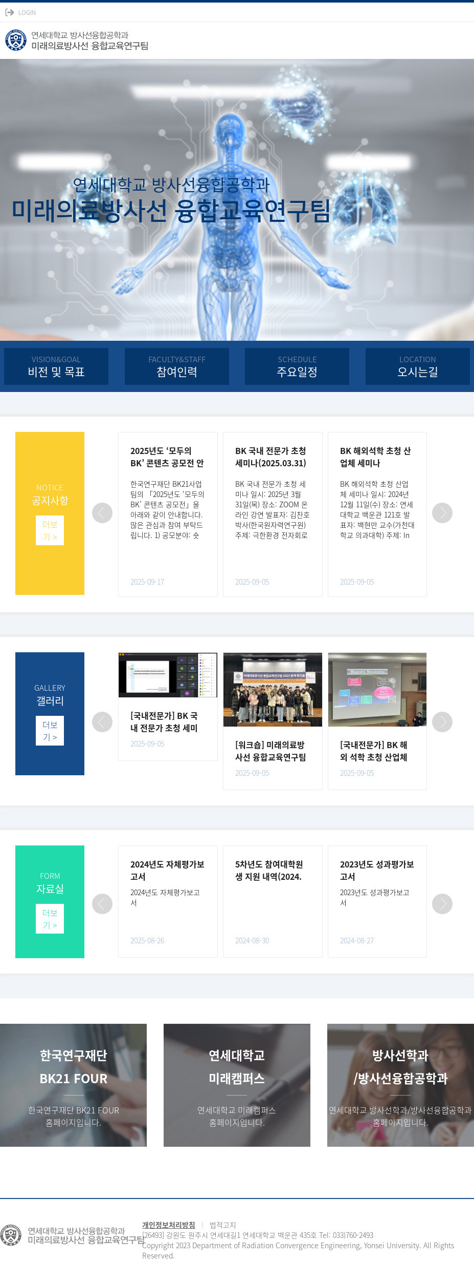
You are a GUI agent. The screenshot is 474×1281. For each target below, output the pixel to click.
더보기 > (50, 530)
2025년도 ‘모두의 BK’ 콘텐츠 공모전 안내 (167, 462)
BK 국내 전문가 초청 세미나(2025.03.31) (270, 456)
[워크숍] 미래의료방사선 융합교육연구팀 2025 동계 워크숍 (270, 756)
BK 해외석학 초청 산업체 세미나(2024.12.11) (375, 462)
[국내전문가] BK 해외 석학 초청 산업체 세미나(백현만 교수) (375, 756)
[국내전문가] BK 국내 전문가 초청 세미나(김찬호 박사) (164, 727)
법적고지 (223, 1225)
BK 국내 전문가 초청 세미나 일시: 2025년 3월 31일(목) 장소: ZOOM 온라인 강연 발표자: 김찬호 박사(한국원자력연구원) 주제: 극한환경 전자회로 (272, 509)
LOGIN (27, 12)
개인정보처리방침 (168, 1225)
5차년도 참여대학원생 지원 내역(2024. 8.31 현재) (269, 876)
